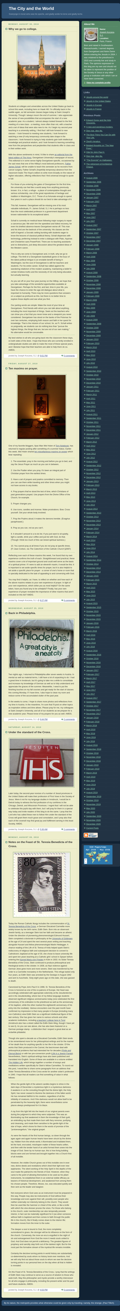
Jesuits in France (93, 109)
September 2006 (93, 182)
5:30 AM (43, 829)
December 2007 (93, 241)
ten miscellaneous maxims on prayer (50, 452)
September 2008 (93, 276)
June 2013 (91, 501)
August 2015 (92, 603)
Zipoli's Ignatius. (93, 141)
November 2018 (93, 757)
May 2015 (90, 592)
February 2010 (92, 343)
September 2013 (93, 513)
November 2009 (93, 332)
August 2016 (92, 651)
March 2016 (91, 631)
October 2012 (92, 469)
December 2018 (93, 761)
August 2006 (92, 178)
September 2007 (93, 229)
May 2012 (90, 450)
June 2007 (91, 217)
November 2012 (93, 473)
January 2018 (92, 718)
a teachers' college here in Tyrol (51, 1020)
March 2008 (91, 253)
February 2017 (92, 674)
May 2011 (90, 403)
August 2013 (92, 509)
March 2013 (91, 489)
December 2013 (93, 525)
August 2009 (92, 320)
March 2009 (91, 300)
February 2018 (92, 722)
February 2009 (92, 296)
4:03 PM (44, 1290)
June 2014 (91, 548)
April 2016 (90, 635)
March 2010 (91, 347)
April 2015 (90, 588)
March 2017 (91, 678)
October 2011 (92, 422)
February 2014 (92, 532)
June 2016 (91, 643)
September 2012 (93, 466)
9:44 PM (44, 719)
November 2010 (93, 379)
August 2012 (92, 462)
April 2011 (90, 399)
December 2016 (93, 666)
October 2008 (92, 280)
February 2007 (92, 202)
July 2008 (90, 269)
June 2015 (91, 595)
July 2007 (90, 221)
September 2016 (93, 655)
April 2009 (90, 304)
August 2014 (92, 556)
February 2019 (92, 769)
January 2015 (92, 576)
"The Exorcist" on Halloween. (99, 160)
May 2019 (90, 781)
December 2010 (93, 383)
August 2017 (92, 698)
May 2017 (90, 686)
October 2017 (92, 706)
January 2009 (92, 292)
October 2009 (92, 328)
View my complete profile (98, 83)
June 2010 (91, 359)
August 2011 (92, 414)
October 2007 (92, 233)
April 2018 (90, 729)
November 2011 (93, 426)
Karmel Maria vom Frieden (32, 960)
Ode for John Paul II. (95, 152)
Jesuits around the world (97, 97)
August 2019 (92, 792)
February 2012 (92, 438)
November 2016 (93, 662)
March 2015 (91, 584)
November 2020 (93, 820)
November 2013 (93, 521)
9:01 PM (44, 356)
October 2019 (92, 800)
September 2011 (93, 418)
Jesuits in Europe (94, 105)
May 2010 (90, 355)
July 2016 (90, 647)
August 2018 (92, 745)
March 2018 (91, 725)
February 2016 (92, 627)
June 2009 (91, 312)
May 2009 (90, 308)
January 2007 (92, 198)
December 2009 (93, 336)
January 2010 (92, 339)
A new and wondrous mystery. (99, 127)
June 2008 (91, 265)
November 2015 (93, 615)
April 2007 (90, 209)
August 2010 (92, 367)
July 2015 (90, 599)
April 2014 (90, 540)
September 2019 (93, 796)
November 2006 (93, 190)
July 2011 (90, 410)
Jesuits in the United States (98, 101)
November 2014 (93, 568)
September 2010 (93, 371)
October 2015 (92, 611)
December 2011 (93, 430)
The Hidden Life (15, 1062)
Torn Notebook (62, 446)
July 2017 (90, 694)
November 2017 (93, 710)
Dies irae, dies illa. (94, 131)
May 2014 (90, 544)
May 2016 (90, 639)
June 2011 (91, 406)
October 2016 (92, 658)
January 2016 (92, 623)
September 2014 (93, 560)
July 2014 (90, 552)
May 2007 (90, 213)
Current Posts (92, 828)
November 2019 (93, 804)
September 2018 (93, 749)
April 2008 (90, 257)
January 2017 (92, 670)
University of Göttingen (62, 938)
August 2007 (92, 225)
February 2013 (92, 485)
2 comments (69, 719)
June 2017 (91, 690)
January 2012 (92, 434)
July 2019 (90, 789)
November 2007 (93, 237)
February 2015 (92, 580)
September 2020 (93, 816)
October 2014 (92, 564)
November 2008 (93, 284)
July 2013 (90, 505)
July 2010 (90, 363)
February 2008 (92, 249)
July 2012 (90, 458)
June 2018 (91, 737)
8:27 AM (43, 600)
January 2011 (92, 387)
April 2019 (90, 777)
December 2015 (93, 619)
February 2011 (92, 391)
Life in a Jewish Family (62, 1053)
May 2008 (90, 261)
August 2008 (92, 273)
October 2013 (92, 517)
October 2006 (92, 186)
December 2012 (93, 477)
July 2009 (90, 316)
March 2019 (91, 773)
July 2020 (90, 812)
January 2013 (92, 481)
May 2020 (90, 808)
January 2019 (92, 765)
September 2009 (93, 324)
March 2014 (91, 536)
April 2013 (90, 493)
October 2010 (92, 375)
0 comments (69, 356)
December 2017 (93, 714)
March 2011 (91, 395)
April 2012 (90, 446)
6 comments (69, 600)
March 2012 (91, 442)
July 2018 (90, 741)
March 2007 (91, 206)
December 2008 (93, 288)
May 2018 (90, 733)
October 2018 (92, 753)
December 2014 (93, 572)
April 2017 (90, 682)
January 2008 (92, 245)
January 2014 (92, 529)
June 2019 (91, 785)
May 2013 (90, 497)
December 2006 (93, 194)
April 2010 (90, 351)
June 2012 (91, 454)
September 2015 (93, 607)
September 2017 (93, 702)
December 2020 (93, 824)
